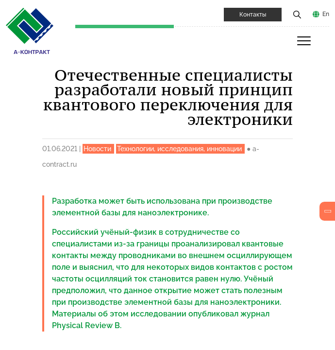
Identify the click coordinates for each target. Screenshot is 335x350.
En (325, 14)
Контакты (252, 14)
